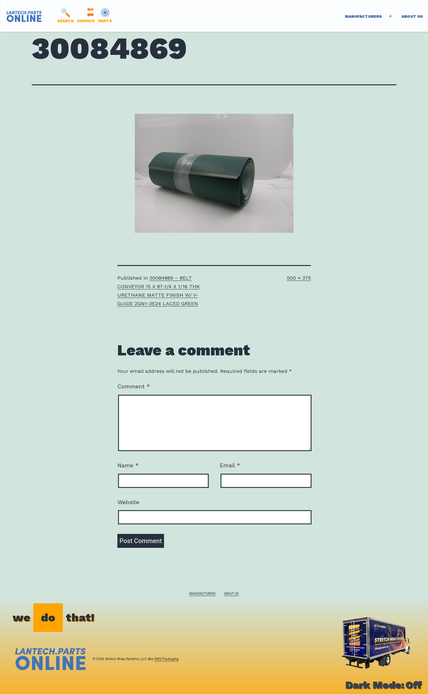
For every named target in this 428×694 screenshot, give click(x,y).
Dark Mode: (383, 684)
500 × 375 (299, 278)
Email (230, 465)
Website (128, 502)
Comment (133, 386)
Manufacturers (363, 16)
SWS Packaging (166, 659)
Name (128, 465)
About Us (412, 16)
